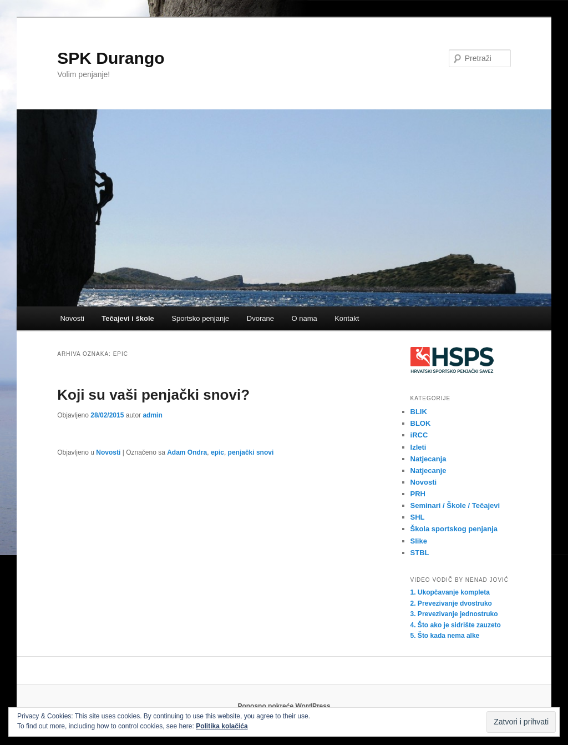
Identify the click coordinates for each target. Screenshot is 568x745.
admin (152, 415)
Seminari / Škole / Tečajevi (455, 505)
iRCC (419, 435)
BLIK (418, 411)
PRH (417, 494)
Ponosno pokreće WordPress (283, 706)
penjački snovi (251, 452)
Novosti (72, 318)
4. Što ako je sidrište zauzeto (455, 625)
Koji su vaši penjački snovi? (153, 394)
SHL (417, 517)
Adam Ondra (187, 452)
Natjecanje (428, 470)
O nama (304, 318)
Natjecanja (428, 459)
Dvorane (260, 318)
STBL (419, 552)
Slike (418, 541)
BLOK (420, 423)
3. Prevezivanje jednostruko (454, 614)
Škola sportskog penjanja (454, 529)
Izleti (418, 447)
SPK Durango (110, 58)
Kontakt (346, 318)
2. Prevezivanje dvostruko (451, 603)
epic (217, 452)
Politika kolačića (221, 726)
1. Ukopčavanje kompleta (450, 592)
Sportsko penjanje (200, 318)
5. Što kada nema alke (445, 636)
